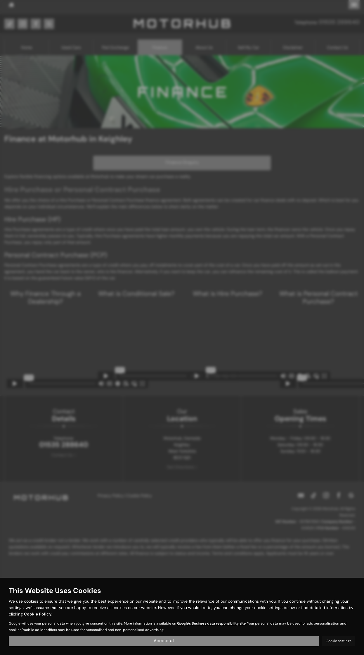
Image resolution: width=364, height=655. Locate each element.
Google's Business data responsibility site (211, 622)
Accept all (164, 640)
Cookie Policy (37, 613)
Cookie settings (338, 640)
